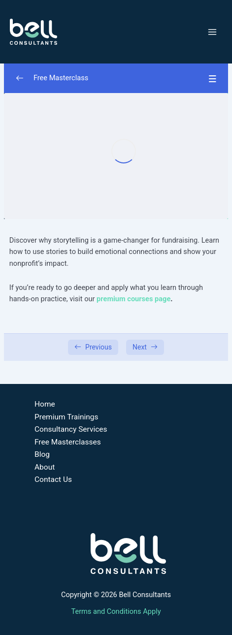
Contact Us (53, 479)
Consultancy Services (70, 429)
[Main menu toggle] (212, 31)
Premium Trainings (66, 417)
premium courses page (133, 298)
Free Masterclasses (67, 442)
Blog (42, 454)
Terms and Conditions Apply (116, 611)
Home (44, 404)
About (44, 467)
